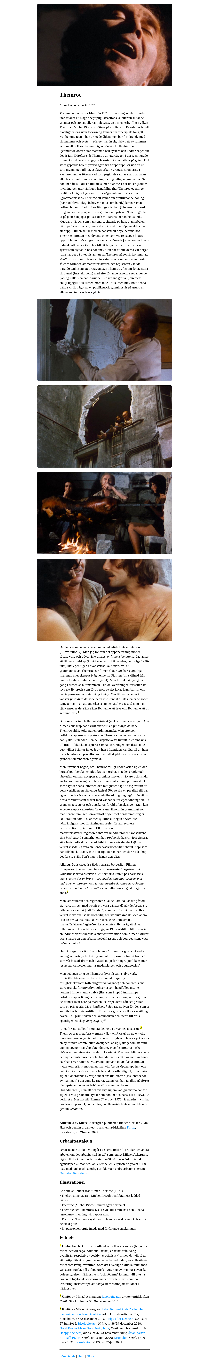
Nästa (90, 1356)
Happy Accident (70, 1333)
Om (73, 1173)
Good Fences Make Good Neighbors (84, 1328)
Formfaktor (83, 1342)
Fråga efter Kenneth (119, 1318)
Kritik (131, 1127)
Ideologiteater (111, 1296)
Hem (81, 1356)
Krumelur (120, 1337)
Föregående (67, 1356)
